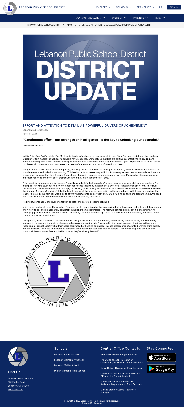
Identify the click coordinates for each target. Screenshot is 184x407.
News (69, 25)
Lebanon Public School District (44, 25)
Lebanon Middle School (66, 365)
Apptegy (98, 403)
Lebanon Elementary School (69, 360)
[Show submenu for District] (117, 18)
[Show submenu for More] (158, 18)
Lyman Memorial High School (69, 370)
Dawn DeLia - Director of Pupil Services (121, 368)
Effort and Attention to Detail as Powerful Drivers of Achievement (115, 25)
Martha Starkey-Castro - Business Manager (118, 391)
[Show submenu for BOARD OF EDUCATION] (88, 18)
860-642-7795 (15, 389)
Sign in (174, 7)
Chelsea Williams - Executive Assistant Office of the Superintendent (120, 374)
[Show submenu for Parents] (138, 18)
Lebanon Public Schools (66, 354)
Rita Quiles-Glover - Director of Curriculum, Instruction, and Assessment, (122, 361)
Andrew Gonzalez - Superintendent (119, 354)
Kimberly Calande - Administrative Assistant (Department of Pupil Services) (121, 383)
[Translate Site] (145, 7)
